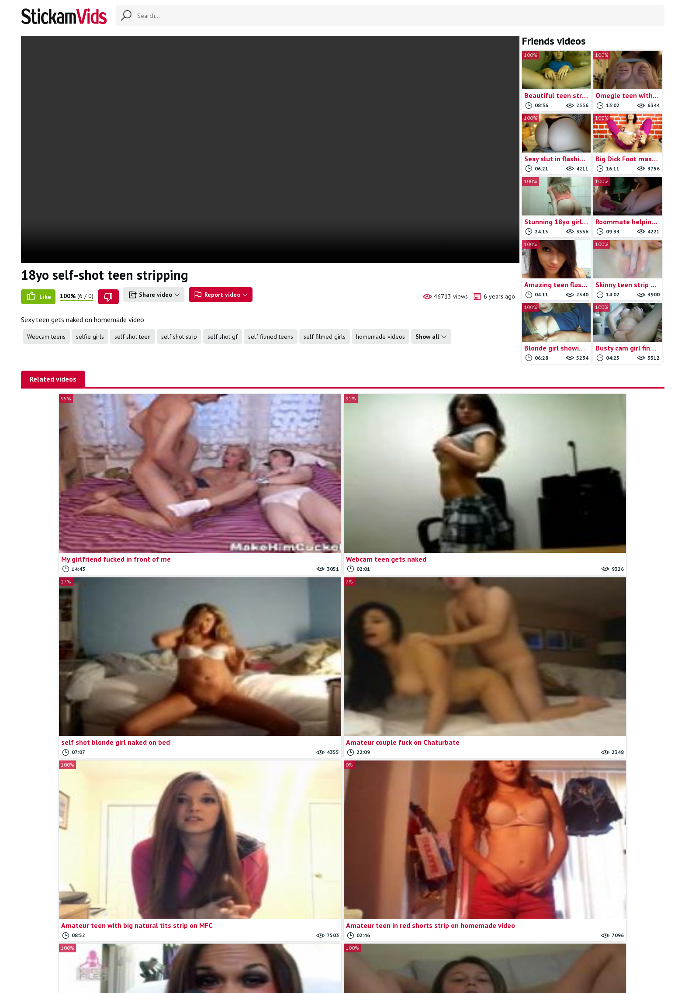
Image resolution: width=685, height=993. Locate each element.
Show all (431, 336)
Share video (154, 295)
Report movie (357, 950)
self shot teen (132, 336)
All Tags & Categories (266, 950)
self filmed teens (270, 336)
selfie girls (90, 336)
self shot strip (179, 336)
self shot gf (223, 336)
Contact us (317, 950)
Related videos (53, 379)
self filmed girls (325, 336)
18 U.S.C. (437, 950)
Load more (343, 890)
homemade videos (380, 336)
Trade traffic (400, 950)
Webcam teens (46, 336)
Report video (220, 295)
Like (38, 297)
